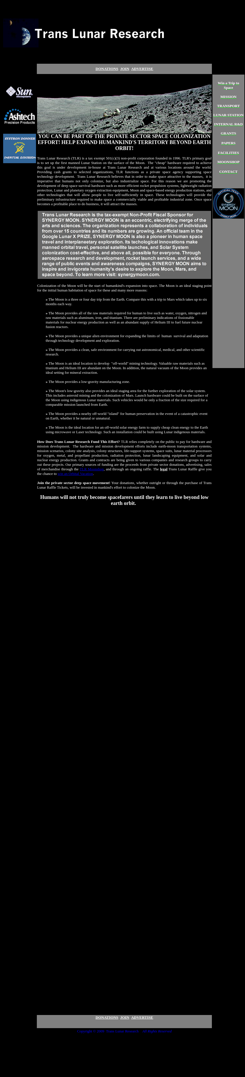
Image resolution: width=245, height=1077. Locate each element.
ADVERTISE (142, 1017)
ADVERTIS (142, 69)
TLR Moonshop (92, 469)
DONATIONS (107, 69)
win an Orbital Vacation (75, 473)
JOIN (124, 69)
